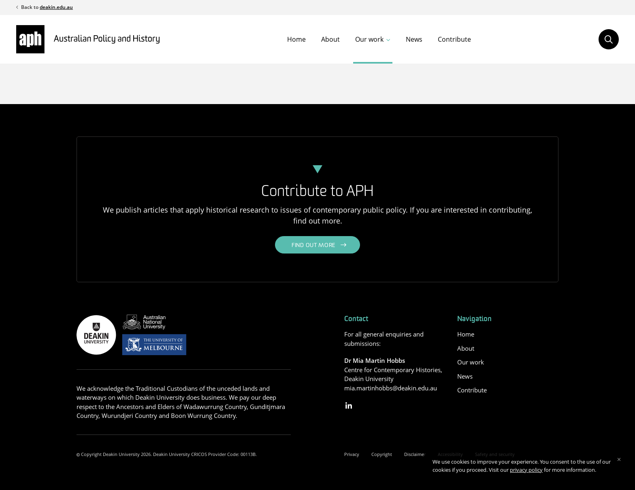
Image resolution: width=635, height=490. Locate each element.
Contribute (454, 39)
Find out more (314, 246)
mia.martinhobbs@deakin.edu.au (390, 388)
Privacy (351, 454)
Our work (369, 39)
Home (296, 39)
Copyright (381, 454)
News (414, 39)
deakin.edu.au (56, 7)
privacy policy (526, 469)
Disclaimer (415, 454)
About (330, 39)
